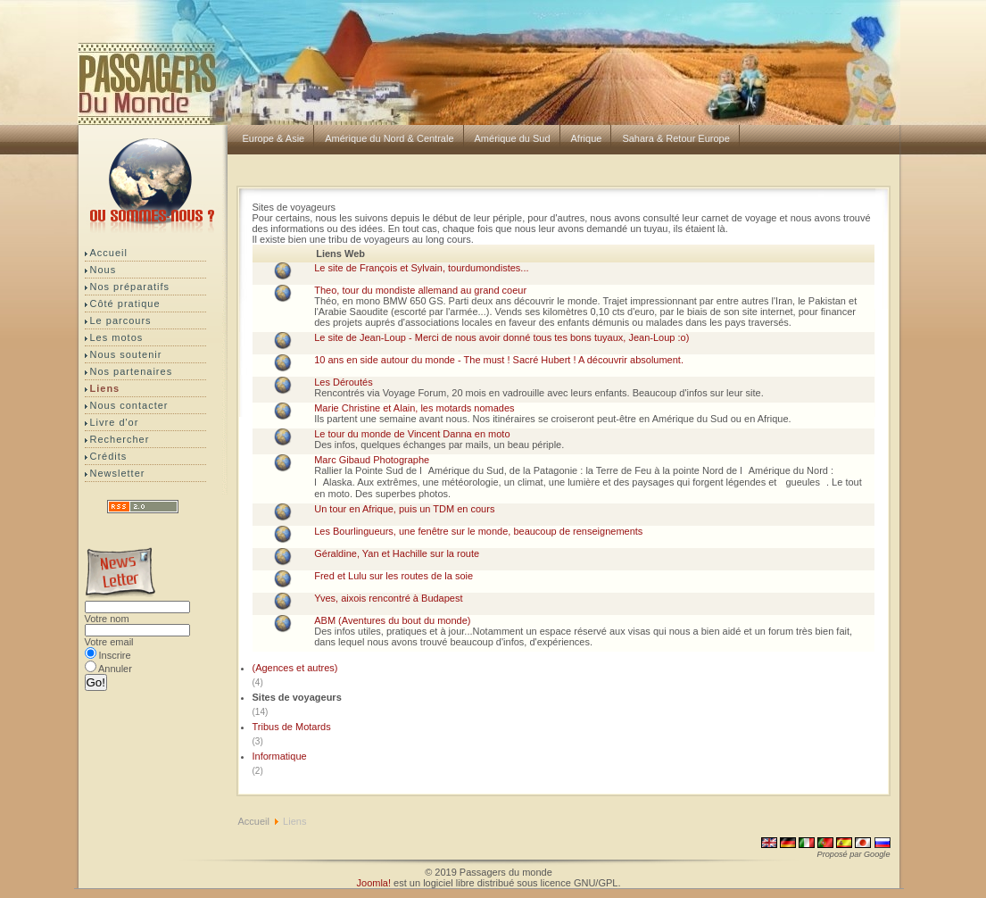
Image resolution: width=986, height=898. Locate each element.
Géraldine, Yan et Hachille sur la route (396, 553)
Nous (103, 269)
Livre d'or (114, 422)
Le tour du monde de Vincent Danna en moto (412, 433)
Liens (105, 388)
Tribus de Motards (293, 726)
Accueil (109, 252)
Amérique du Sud (513, 138)
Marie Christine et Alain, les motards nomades (414, 408)
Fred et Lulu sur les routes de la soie (393, 575)
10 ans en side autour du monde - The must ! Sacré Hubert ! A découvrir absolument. (499, 359)
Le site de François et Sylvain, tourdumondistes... (421, 267)
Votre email (109, 641)
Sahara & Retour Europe (675, 138)
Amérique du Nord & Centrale (389, 138)
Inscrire (115, 655)
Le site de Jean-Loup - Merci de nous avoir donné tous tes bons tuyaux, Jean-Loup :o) (501, 337)
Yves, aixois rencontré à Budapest (388, 598)
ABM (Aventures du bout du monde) (392, 620)
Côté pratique (125, 303)
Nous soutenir (126, 354)
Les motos (117, 337)
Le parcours (121, 320)
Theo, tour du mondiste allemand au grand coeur (420, 290)
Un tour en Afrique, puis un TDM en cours (404, 508)
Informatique (281, 756)
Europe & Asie (274, 138)
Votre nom (107, 618)
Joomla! (374, 882)
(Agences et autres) (297, 667)
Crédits (109, 456)
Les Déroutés (343, 382)
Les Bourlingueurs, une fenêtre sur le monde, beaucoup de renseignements (478, 531)
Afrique (586, 138)
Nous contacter (129, 405)
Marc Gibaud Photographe (371, 459)
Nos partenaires (131, 371)
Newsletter (117, 473)
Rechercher (120, 439)
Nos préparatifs (130, 286)
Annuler (115, 668)
